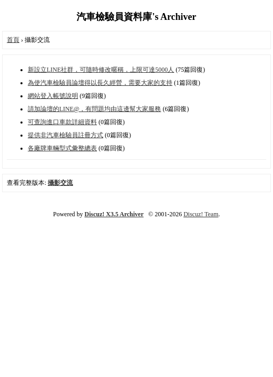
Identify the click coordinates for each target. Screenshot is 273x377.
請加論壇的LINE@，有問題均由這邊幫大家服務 (94, 109)
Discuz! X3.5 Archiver (114, 214)
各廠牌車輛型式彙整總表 (62, 148)
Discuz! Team (201, 214)
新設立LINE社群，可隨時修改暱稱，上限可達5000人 (101, 69)
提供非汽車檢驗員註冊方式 (65, 135)
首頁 (13, 39)
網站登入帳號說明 (53, 95)
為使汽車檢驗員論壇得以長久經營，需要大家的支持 (100, 82)
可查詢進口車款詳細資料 (62, 122)
